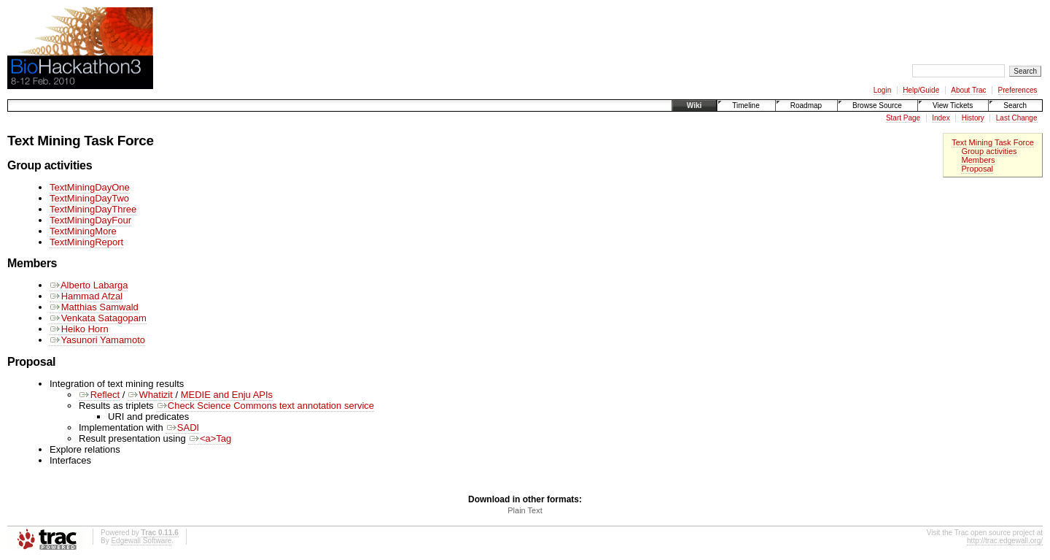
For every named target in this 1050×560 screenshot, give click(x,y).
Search (1015, 105)
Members (978, 160)
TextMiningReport (86, 242)
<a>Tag (209, 438)
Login (882, 90)
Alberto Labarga (89, 285)
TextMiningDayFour (90, 220)
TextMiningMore (83, 231)
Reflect (99, 394)
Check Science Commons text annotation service (265, 405)
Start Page (903, 118)
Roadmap (806, 105)
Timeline (745, 105)
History (973, 118)
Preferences (1018, 90)
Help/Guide (921, 90)
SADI (182, 427)
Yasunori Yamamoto (97, 339)
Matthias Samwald (94, 307)
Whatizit (150, 394)
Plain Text (525, 510)
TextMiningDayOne (90, 187)
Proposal (977, 168)
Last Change (1017, 118)
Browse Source (877, 105)
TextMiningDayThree (93, 209)
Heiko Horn (79, 328)
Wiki (694, 105)
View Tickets (953, 105)
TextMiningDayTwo (89, 198)
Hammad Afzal (86, 296)
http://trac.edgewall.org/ (1005, 541)
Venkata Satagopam (98, 317)
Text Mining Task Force (993, 142)
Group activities (988, 151)
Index (940, 118)
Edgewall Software (141, 541)
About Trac (968, 90)
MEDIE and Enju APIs (227, 394)
